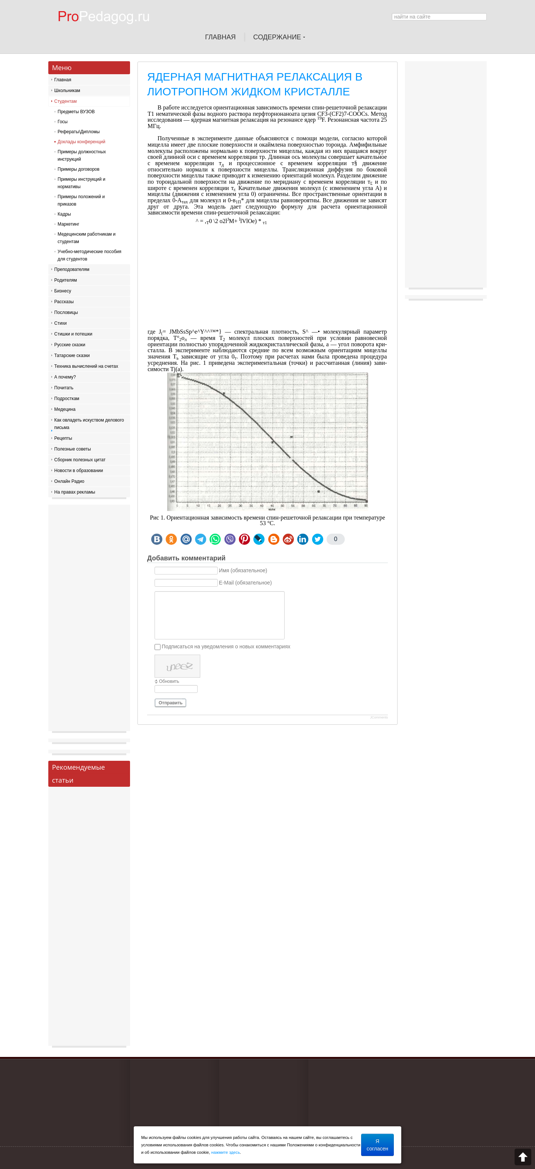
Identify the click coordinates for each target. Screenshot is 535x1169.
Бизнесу (62, 291)
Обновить (169, 681)
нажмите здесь (225, 1152)
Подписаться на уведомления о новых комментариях (226, 647)
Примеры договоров (79, 169)
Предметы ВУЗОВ (76, 111)
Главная (62, 79)
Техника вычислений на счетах (86, 366)
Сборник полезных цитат (80, 459)
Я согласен (377, 1145)
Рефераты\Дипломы (79, 131)
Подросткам (66, 398)
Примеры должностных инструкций (82, 155)
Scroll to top (523, 1157)
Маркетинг (68, 224)
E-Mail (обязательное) (245, 583)
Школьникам (67, 90)
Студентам (65, 101)
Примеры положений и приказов (81, 200)
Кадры (64, 214)
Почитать (64, 387)
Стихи (60, 323)
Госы (63, 121)
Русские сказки (69, 344)
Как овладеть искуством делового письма (89, 424)
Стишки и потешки (73, 334)
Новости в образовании (78, 470)
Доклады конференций (81, 141)
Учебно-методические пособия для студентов (89, 255)
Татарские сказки (72, 355)
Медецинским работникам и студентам (87, 238)
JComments (379, 717)
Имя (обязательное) (243, 571)
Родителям (65, 280)
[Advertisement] (267, 277)
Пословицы (66, 312)
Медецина (64, 409)
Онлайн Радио (69, 481)
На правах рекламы (74, 492)
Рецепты (63, 438)
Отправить (170, 702)
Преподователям (72, 269)
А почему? (65, 377)
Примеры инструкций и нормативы (82, 183)
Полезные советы (72, 449)
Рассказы (64, 301)
